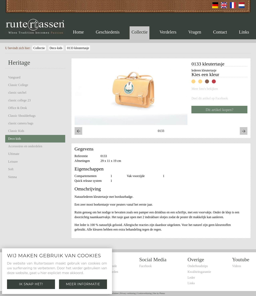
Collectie (139, 32)
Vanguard (14, 77)
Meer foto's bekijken (204, 88)
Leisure (13, 161)
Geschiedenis (108, 32)
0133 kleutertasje (78, 48)
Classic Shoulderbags (22, 115)
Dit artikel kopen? (219, 110)
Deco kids (56, 48)
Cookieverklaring (144, 293)
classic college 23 (19, 100)
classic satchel (17, 92)
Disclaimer (114, 293)
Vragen (194, 32)
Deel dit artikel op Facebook (209, 98)
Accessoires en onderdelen (25, 146)
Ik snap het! (31, 284)
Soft (11, 169)
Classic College (18, 85)
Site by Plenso (159, 293)
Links (244, 32)
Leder (191, 277)
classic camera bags (20, 123)
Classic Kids (16, 131)
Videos (236, 266)
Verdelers (168, 32)
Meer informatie (83, 284)
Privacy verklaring (128, 293)
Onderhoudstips (198, 266)
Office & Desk (17, 108)
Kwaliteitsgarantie (199, 271)
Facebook (145, 266)
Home (78, 32)
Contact (220, 32)
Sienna (12, 177)
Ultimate (13, 153)
